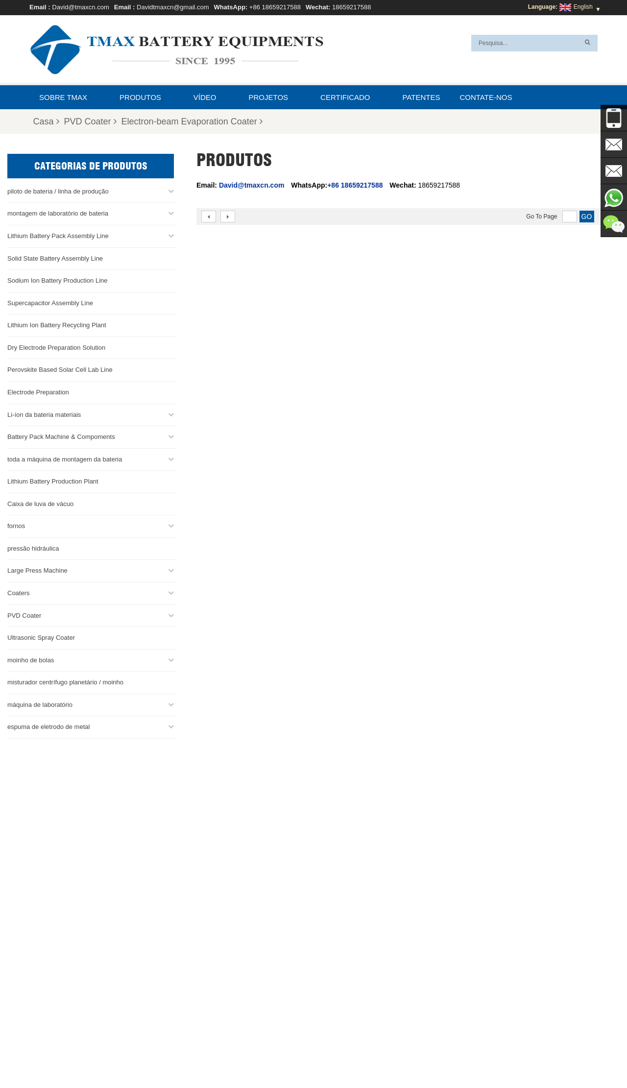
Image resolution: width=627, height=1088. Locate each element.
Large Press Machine (37, 570)
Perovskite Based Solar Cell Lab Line (60, 369)
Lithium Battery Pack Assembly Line (58, 235)
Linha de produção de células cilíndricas (355, 998)
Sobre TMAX (63, 97)
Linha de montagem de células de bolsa (355, 1010)
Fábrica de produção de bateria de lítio (353, 1021)
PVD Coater (90, 121)
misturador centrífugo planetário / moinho (65, 681)
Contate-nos (485, 97)
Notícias (401, 1057)
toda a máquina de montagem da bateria (64, 458)
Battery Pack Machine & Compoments (61, 436)
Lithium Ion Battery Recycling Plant (56, 324)
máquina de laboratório (39, 704)
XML (479, 1057)
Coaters (18, 592)
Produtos (140, 97)
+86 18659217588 (275, 7)
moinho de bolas (30, 659)
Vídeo (205, 97)
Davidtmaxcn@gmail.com (173, 7)
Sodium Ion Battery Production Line (57, 280)
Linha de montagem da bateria (343, 974)
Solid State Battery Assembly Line (55, 257)
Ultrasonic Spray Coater (41, 637)
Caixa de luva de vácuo (40, 503)
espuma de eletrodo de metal (48, 726)
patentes (421, 97)
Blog (312, 1057)
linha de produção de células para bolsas (356, 963)
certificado (345, 97)
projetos (269, 97)
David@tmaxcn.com (80, 7)
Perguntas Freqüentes (216, 1057)
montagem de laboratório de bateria (57, 213)
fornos (16, 525)
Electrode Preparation (38, 391)
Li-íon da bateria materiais (44, 413)
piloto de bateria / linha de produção (58, 190)
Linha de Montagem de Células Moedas (355, 986)
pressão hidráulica (33, 548)
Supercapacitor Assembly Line (50, 302)
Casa (46, 121)
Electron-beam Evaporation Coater (192, 121)
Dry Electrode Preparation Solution (56, 347)
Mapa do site (442, 1057)
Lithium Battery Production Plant (52, 480)
